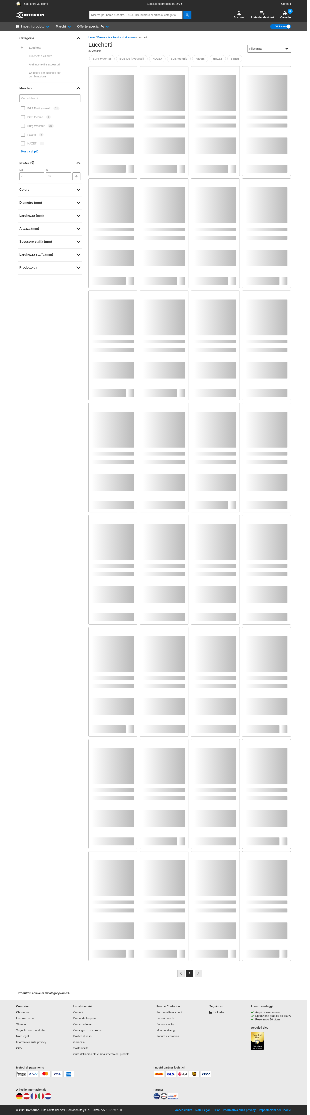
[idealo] (157, 1098)
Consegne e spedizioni (87, 1030)
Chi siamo (22, 1012)
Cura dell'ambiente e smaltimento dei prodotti (101, 1054)
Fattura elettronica (167, 1036)
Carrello (285, 15)
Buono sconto (165, 1024)
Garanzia (79, 1042)
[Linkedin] (216, 1012)
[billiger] (173, 1098)
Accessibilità (183, 1110)
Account (239, 15)
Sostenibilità (80, 1048)
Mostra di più (29, 151)
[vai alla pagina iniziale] (30, 17)
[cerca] (187, 15)
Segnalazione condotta (30, 1030)
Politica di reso (82, 1036)
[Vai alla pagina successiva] (198, 973)
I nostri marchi (165, 1018)
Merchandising (165, 1030)
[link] (50, 38)
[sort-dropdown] (269, 49)
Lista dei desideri (262, 15)
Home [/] (91, 37)
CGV (19, 1048)
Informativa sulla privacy (31, 1042)
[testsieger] (164, 1098)
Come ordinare (82, 1024)
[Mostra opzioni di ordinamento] (287, 49)
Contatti (286, 3)
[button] (239, 15)
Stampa (21, 1024)
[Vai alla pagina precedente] (180, 973)
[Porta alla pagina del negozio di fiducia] (18, 3)
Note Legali (202, 1110)
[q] (136, 15)
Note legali (22, 1036)
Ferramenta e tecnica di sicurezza (116, 37)
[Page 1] (189, 973)
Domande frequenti (85, 1018)
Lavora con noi (25, 1018)
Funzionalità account (169, 1012)
